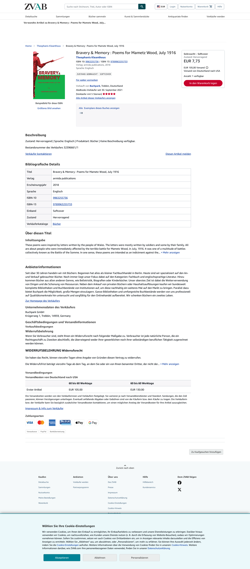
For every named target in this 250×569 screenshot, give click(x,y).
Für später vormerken (87, 80)
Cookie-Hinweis (114, 508)
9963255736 (92, 61)
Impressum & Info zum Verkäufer (44, 408)
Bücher (57, 223)
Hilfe (219, 6)
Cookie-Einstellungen (68, 545)
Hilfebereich (148, 482)
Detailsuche (31, 16)
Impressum (113, 492)
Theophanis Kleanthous (49, 45)
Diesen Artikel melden (178, 153)
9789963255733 (62, 204)
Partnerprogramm (81, 487)
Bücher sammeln (97, 16)
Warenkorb (43, 503)
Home (28, 45)
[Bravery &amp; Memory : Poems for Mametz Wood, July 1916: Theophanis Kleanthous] (49, 74)
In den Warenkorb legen (203, 83)
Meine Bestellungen (46, 498)
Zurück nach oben (125, 467)
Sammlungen (63, 16)
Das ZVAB (112, 482)
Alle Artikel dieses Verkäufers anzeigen (95, 97)
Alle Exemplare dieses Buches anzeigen (99, 108)
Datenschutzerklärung (117, 498)
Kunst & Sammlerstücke (137, 16)
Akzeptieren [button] (62, 557)
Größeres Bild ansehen (48, 108)
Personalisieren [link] (139, 557)
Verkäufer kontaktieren (38, 153)
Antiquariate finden (178, 16)
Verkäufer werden (216, 16)
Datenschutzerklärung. (159, 548)
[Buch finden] (142, 6)
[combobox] (101, 6)
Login (172, 6)
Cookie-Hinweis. (180, 545)
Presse (110, 487)
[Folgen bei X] (179, 490)
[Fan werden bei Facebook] (179, 483)
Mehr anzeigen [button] (171, 252)
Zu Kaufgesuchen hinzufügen (206, 451)
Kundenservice (149, 487)
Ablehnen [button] (100, 557)
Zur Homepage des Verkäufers (42, 300)
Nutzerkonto (186, 6)
